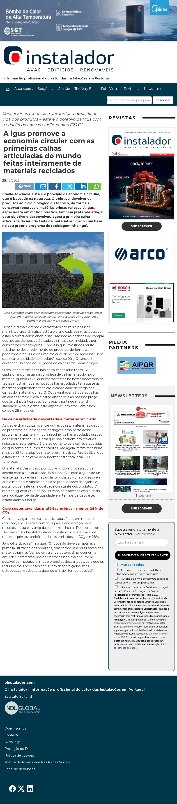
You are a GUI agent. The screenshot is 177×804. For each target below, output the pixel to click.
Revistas (131, 89)
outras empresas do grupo (127, 623)
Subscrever (141, 226)
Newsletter (152, 89)
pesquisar (163, 100)
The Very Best (85, 89)
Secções (45, 89)
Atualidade (23, 89)
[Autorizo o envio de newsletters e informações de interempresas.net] (116, 569)
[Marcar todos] (116, 564)
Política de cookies (19, 755)
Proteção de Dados (20, 749)
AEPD (138, 644)
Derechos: (127, 626)
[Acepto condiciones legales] (116, 586)
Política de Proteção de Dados (140, 591)
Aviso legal (161, 587)
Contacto (12, 735)
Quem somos (15, 728)
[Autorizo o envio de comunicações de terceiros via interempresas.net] (116, 578)
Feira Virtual (110, 89)
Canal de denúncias (20, 769)
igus (90, 208)
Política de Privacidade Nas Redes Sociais (37, 762)
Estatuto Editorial (18, 697)
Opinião (64, 89)
